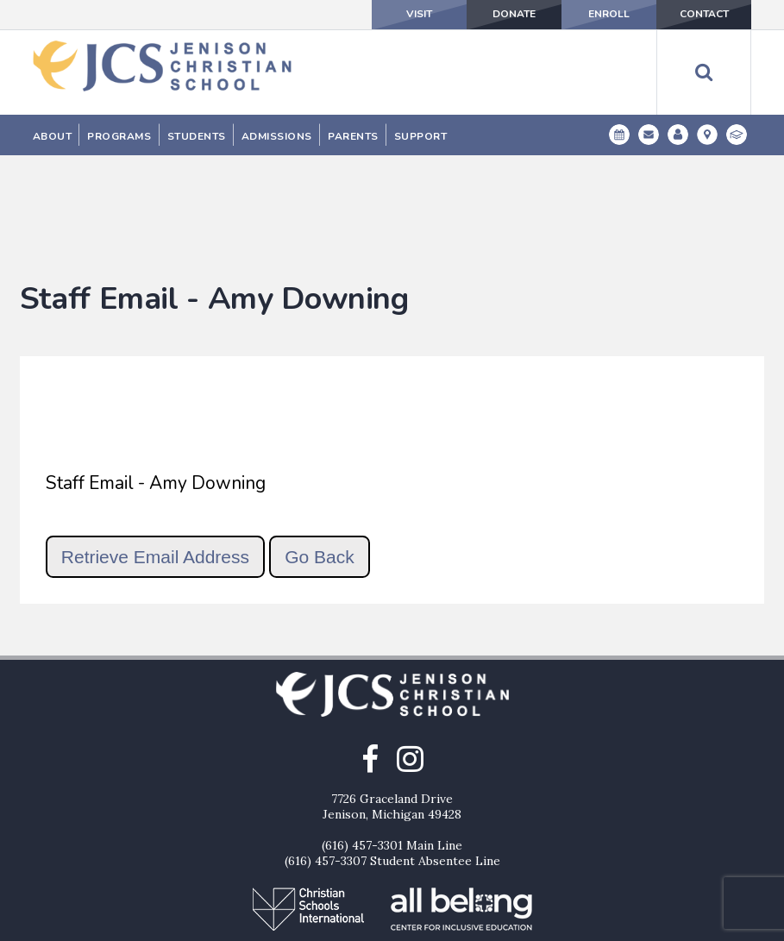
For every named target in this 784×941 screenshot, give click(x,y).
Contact (704, 15)
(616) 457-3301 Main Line (392, 757)
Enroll (609, 15)
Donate (514, 15)
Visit (419, 15)
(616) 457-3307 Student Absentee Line (392, 773)
